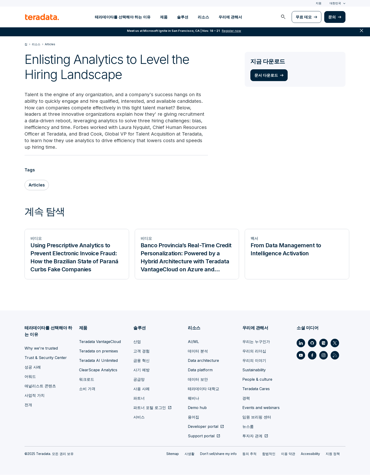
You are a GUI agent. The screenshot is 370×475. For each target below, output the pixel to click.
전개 (28, 405)
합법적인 (268, 454)
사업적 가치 (35, 395)
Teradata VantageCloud (100, 341)
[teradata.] (42, 17)
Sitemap (172, 454)
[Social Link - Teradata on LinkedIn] (301, 343)
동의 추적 (249, 454)
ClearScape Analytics (98, 370)
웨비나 (193, 398)
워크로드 (86, 379)
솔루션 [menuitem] (182, 17)
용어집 (193, 417)
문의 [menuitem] (332, 17)
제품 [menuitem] (164, 17)
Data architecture (203, 360)
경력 (246, 398)
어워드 (30, 376)
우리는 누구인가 (256, 341)
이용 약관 (288, 454)
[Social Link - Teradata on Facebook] (312, 355)
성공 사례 (33, 367)
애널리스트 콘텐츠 (40, 386)
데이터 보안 (198, 379)
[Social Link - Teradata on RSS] (335, 355)
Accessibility (310, 454)
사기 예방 (141, 370)
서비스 (139, 417)
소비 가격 (87, 389)
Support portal (201, 436)
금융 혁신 (141, 360)
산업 (137, 341)
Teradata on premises (98, 351)
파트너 (139, 398)
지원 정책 (333, 454)
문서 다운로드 (266, 75)
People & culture (257, 379)
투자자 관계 (252, 436)
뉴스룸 (248, 426)
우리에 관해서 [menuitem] (230, 17)
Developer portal (203, 426)
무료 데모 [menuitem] (304, 17)
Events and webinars (261, 407)
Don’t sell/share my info (218, 454)
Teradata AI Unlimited (98, 360)
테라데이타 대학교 (203, 389)
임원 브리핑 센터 (256, 417)
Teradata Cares (256, 389)
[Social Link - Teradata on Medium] (323, 343)
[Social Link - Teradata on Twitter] (335, 343)
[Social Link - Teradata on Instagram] (323, 355)
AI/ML (193, 341)
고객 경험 (141, 351)
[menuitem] (283, 17)
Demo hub (197, 407)
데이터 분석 (198, 351)
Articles (37, 185)
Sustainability (254, 370)
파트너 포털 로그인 (149, 407)
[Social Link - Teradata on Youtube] (301, 355)
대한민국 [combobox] (335, 3)
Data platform (200, 370)
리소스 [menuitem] (203, 17)
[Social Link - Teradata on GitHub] (312, 343)
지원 (318, 3)
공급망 (139, 379)
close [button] (361, 33)
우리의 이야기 (254, 360)
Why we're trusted (41, 348)
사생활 (189, 454)
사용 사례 (141, 389)
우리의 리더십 (254, 351)
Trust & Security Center (46, 357)
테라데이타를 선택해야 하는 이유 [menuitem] (123, 17)
